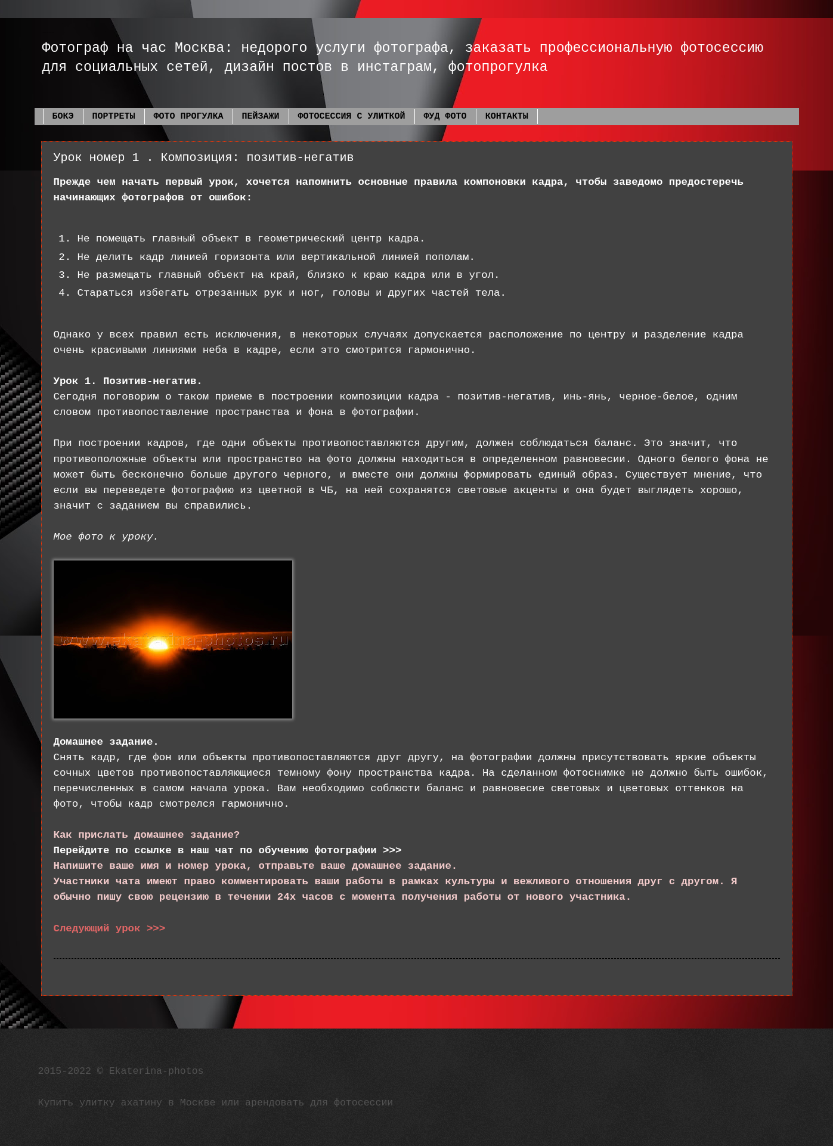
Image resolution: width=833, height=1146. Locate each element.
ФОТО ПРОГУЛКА (189, 116)
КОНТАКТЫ (506, 116)
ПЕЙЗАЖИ (261, 116)
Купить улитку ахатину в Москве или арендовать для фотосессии (216, 1102)
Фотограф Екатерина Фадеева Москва (47, 31)
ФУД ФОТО (445, 116)
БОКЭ (63, 116)
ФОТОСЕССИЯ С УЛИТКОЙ (351, 116)
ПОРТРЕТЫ (113, 116)
